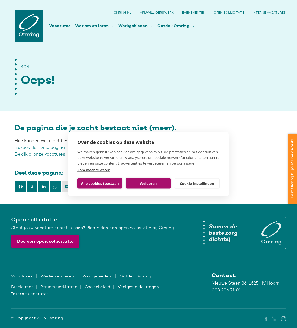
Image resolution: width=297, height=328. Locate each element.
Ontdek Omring (173, 25)
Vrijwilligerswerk (157, 12)
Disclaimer (22, 286)
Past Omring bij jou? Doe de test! (292, 168)
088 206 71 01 (226, 290)
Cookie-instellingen (197, 183)
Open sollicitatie (229, 12)
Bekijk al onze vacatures (40, 154)
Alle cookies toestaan (100, 183)
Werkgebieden (133, 25)
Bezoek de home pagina (40, 147)
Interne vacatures (269, 12)
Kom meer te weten (93, 169)
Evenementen (193, 12)
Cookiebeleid (97, 286)
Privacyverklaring (59, 286)
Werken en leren (92, 25)
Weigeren (148, 183)
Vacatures (59, 25)
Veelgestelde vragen (138, 286)
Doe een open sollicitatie (45, 241)
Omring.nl (122, 12)
